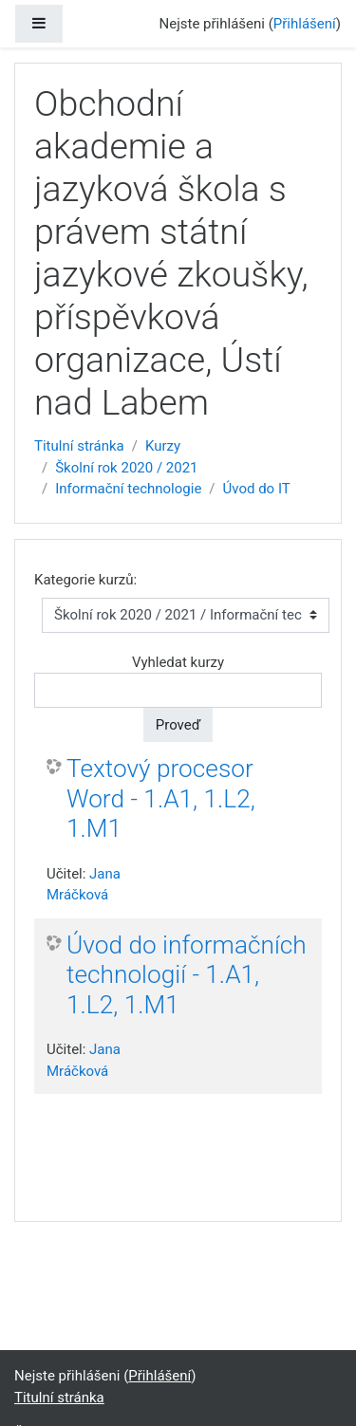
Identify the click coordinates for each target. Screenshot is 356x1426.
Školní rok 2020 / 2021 (126, 467)
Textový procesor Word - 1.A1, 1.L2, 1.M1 (160, 798)
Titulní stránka (79, 445)
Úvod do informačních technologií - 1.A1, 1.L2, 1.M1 (186, 975)
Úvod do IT (256, 488)
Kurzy (162, 445)
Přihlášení (304, 23)
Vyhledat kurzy (178, 662)
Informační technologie (128, 488)
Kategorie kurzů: (85, 579)
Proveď (178, 724)
